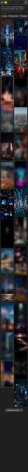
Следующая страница (14, 410)
